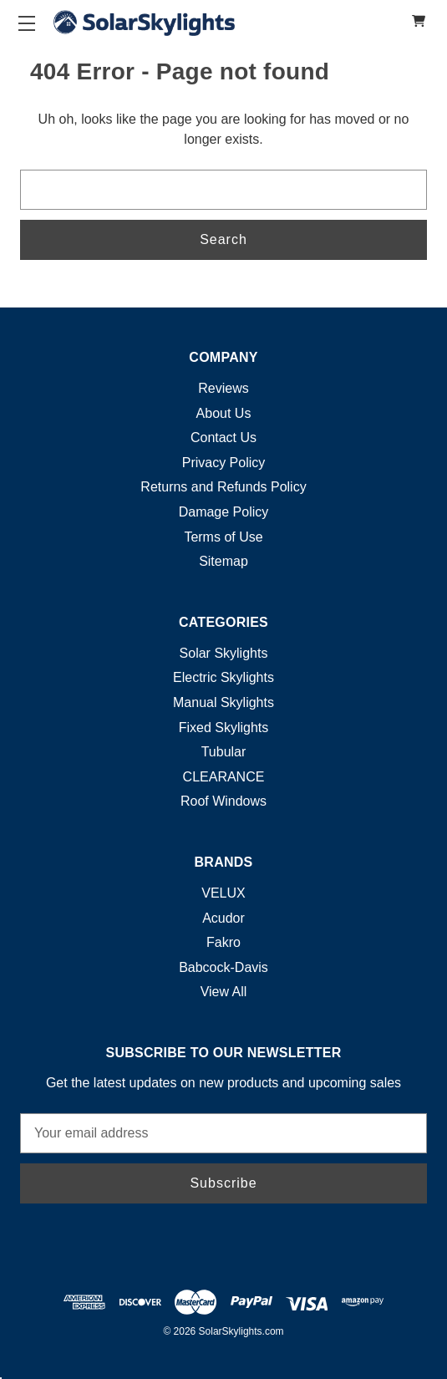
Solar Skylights (224, 653)
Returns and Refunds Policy (223, 487)
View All (224, 992)
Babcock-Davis (223, 967)
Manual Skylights (223, 702)
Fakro (223, 942)
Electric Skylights (223, 677)
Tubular (223, 752)
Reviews (223, 388)
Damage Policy (224, 512)
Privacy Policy (224, 462)
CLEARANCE (224, 777)
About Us (223, 413)
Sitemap (223, 561)
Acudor (223, 918)
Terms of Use (223, 537)
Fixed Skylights (224, 727)
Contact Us (223, 437)
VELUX (223, 893)
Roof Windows (223, 801)
